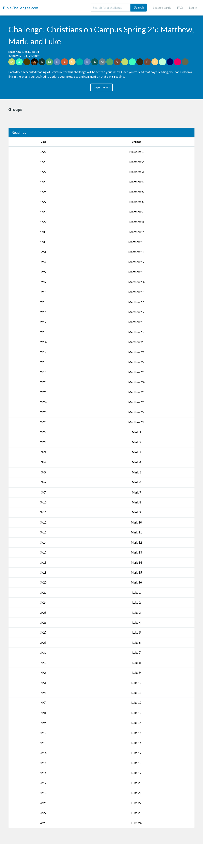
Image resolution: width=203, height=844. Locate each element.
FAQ (180, 7)
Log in (193, 7)
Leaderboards (162, 7)
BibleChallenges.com (20, 8)
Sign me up (102, 87)
